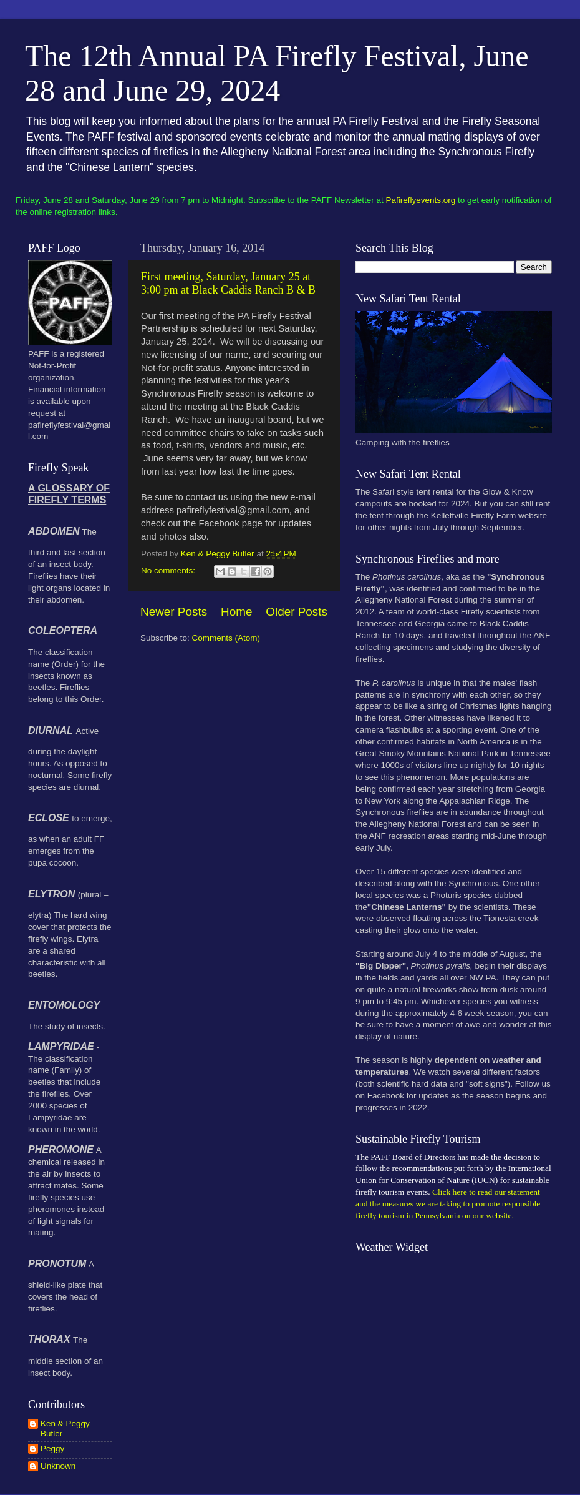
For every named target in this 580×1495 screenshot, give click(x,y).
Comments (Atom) (226, 638)
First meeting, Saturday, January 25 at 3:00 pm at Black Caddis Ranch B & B (228, 283)
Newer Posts (173, 611)
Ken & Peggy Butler (65, 1428)
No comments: (169, 570)
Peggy (52, 1448)
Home (236, 611)
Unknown (58, 1466)
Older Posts (296, 611)
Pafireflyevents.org (421, 200)
